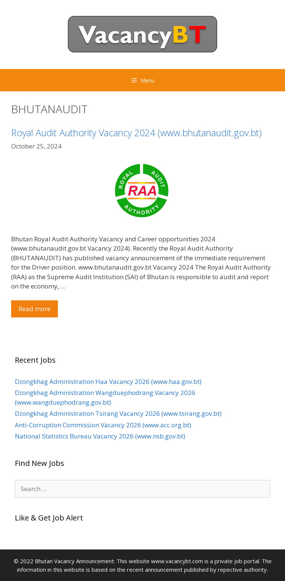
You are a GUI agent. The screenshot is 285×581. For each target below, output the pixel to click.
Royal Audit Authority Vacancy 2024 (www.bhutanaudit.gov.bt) (136, 132)
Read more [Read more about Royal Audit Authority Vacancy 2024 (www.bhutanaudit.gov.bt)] (34, 308)
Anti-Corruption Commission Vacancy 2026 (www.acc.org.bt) (103, 425)
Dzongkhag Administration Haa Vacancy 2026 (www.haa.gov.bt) (108, 381)
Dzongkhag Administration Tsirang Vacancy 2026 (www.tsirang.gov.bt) (118, 413)
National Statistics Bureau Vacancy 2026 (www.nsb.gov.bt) (100, 436)
